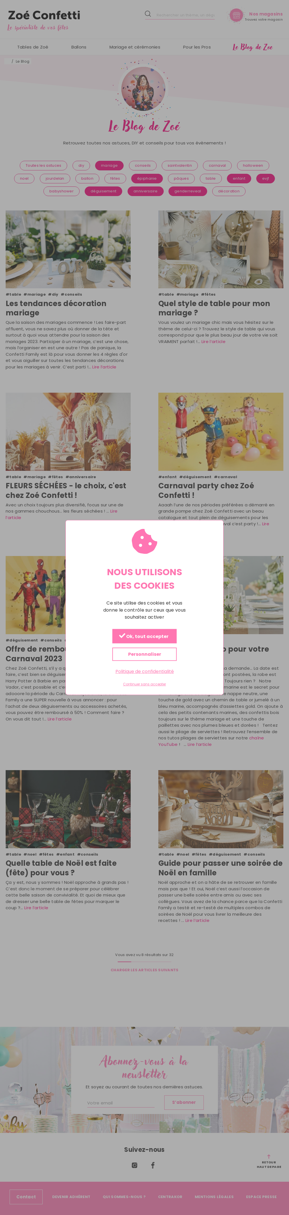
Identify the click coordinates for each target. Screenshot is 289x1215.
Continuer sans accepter (144, 684)
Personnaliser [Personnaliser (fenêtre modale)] (144, 654)
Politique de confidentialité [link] (144, 671)
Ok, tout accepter (143, 636)
